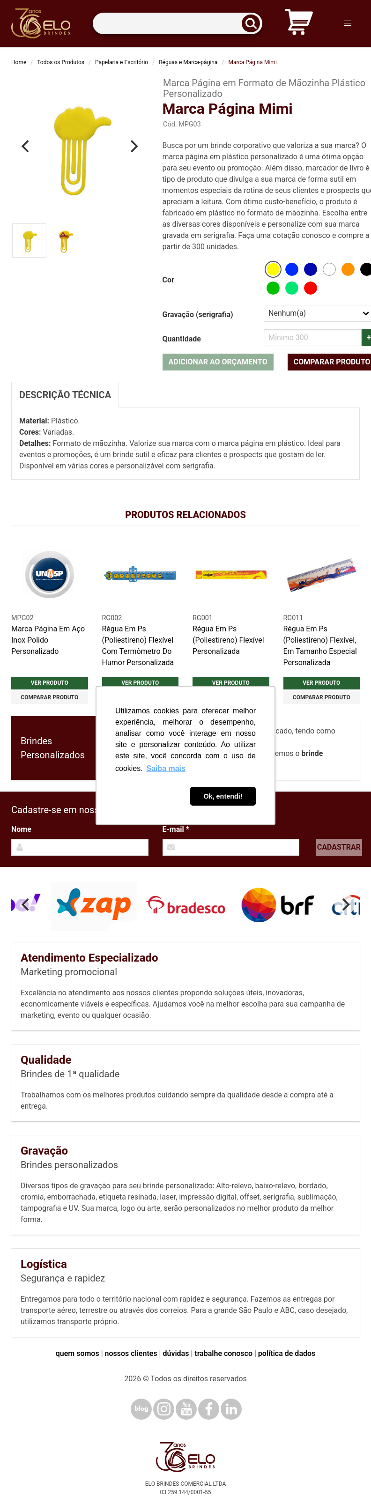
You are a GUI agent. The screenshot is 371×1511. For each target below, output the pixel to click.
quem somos (77, 1353)
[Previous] (26, 146)
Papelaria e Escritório (121, 62)
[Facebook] (208, 1409)
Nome (21, 829)
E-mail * (176, 829)
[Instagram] (163, 1409)
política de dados (286, 1353)
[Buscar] (253, 24)
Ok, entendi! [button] (222, 796)
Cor (168, 279)
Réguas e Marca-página (188, 62)
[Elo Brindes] (40, 23)
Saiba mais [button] (166, 768)
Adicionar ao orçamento (218, 361)
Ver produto (49, 683)
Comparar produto (49, 697)
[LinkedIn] (231, 1409)
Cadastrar (339, 847)
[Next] (133, 146)
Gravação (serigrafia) (198, 314)
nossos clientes (131, 1353)
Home (18, 62)
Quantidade (182, 338)
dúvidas (176, 1353)
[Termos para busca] (177, 24)
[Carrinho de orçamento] (299, 23)
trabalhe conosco (223, 1353)
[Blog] (141, 1409)
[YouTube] (186, 1409)
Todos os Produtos (60, 62)
